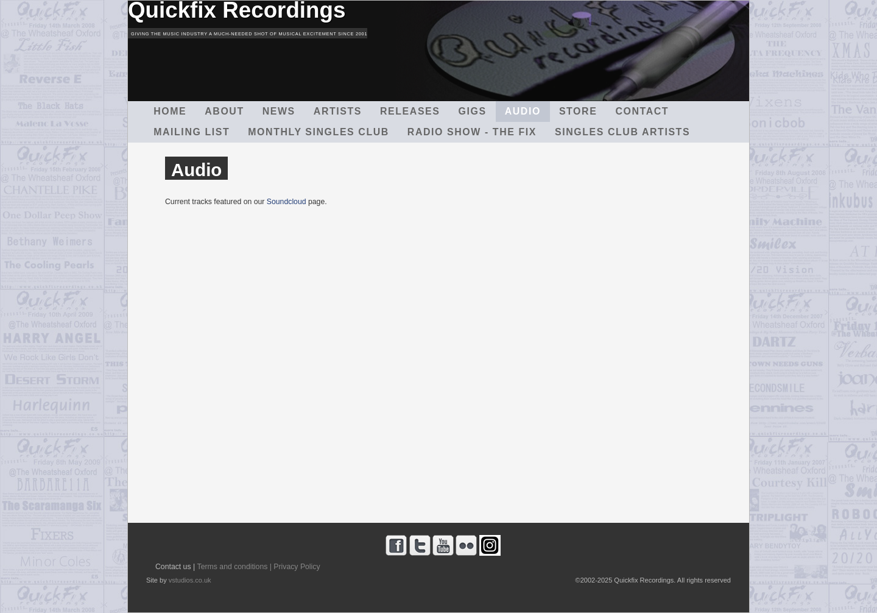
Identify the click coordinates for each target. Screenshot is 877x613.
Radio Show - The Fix (472, 132)
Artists (338, 111)
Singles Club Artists (622, 132)
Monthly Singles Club (318, 132)
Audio (523, 111)
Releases (410, 111)
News (278, 111)
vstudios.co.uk (190, 580)
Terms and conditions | (234, 566)
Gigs (473, 111)
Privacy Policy (296, 566)
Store (578, 111)
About (224, 111)
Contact (642, 111)
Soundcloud (286, 201)
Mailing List (191, 132)
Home (169, 111)
